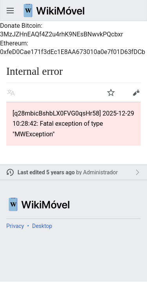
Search (137, 10)
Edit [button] (136, 92)
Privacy (15, 226)
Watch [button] (111, 92)
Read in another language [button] (11, 92)
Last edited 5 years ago (46, 172)
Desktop (42, 226)
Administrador (100, 172)
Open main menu (10, 10)
